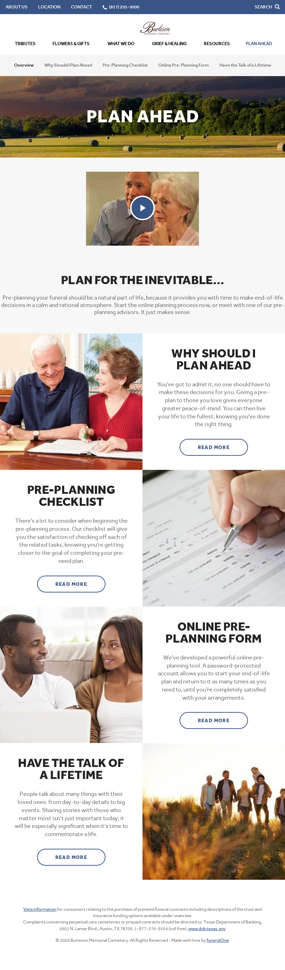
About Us (17, 7)
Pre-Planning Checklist (125, 65)
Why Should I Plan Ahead (68, 65)
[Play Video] (142, 208)
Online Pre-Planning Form (183, 65)
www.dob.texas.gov (207, 928)
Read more (223, 444)
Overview (24, 65)
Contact (81, 7)
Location (49, 7)
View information (39, 909)
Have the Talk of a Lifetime (245, 65)
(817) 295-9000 (124, 7)
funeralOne (218, 940)
